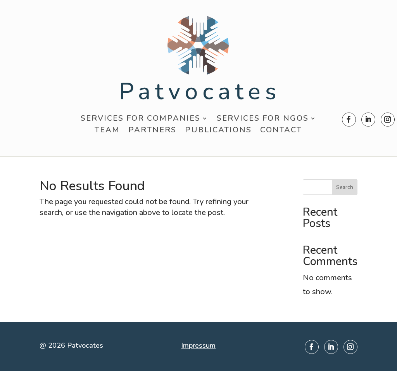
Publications (218, 131)
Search (344, 187)
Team (107, 131)
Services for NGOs (263, 119)
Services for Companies (140, 119)
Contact (281, 131)
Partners (152, 131)
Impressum (198, 345)
